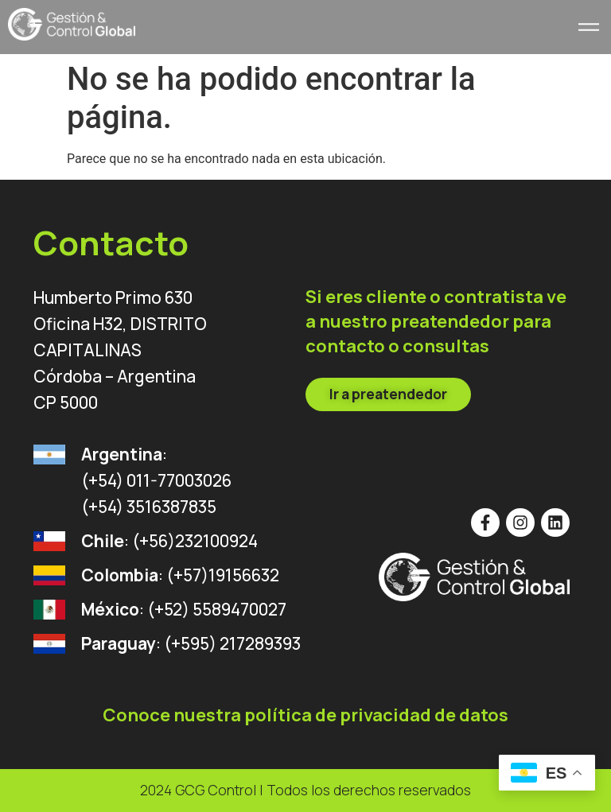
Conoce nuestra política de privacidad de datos (305, 715)
